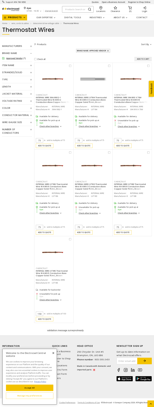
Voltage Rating (12, 100)
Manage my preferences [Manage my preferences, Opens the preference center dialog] (29, 395)
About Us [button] (119, 17)
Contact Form (59, 374)
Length (6, 86)
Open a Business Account (113, 2)
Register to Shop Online (139, 2)
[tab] (17, 46)
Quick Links (59, 346)
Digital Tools (72, 17)
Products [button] (15, 17)
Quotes (95, 2)
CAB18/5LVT (42, 268)
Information (11, 346)
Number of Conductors (10, 131)
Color (6, 108)
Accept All (29, 387)
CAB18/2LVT (42, 95)
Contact (142, 17)
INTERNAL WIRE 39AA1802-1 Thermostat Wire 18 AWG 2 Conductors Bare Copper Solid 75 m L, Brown (53, 101)
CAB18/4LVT (81, 95)
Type (5, 79)
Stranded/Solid (12, 72)
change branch (51, 11)
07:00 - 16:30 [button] (33, 11)
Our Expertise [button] (44, 17)
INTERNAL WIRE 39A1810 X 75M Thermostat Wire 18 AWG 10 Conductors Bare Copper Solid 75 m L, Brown (131, 101)
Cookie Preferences (67, 403)
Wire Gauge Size (12, 122)
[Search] (78, 9)
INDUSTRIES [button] (96, 17)
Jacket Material (12, 93)
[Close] (53, 353)
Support (9, 2)
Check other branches (49, 126)
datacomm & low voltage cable (46, 23)
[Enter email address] (127, 361)
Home (4, 23)
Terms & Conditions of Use (89, 402)
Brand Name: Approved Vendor (91, 50)
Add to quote (44, 145)
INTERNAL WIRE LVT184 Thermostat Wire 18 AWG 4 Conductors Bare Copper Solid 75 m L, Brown (91, 99)
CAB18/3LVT (81, 181)
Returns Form (59, 369)
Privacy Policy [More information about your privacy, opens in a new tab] (40, 381)
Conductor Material (15, 115)
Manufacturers (12, 46)
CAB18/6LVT (42, 181)
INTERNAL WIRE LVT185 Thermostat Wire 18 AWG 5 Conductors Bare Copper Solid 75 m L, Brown (52, 273)
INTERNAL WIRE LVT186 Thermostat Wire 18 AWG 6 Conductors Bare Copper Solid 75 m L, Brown (52, 186)
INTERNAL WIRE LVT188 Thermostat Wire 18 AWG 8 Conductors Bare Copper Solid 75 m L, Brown (130, 186)
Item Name (8, 65)
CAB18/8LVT (120, 181)
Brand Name (9, 53)
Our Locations (59, 365)
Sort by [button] (145, 44)
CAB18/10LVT (120, 95)
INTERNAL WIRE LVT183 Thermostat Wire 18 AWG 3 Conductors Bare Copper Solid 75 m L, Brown (91, 186)
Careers (56, 378)
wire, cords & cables (20, 23)
